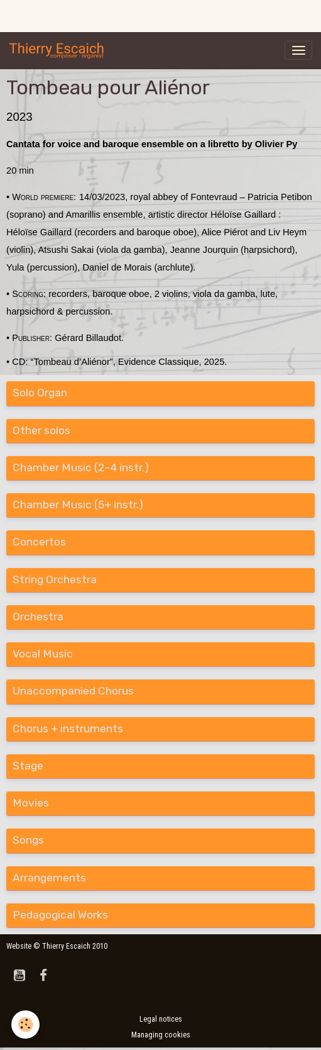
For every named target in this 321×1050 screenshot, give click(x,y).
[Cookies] (25, 1024)
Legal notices (160, 1019)
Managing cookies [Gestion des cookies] (160, 1034)
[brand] (59, 50)
